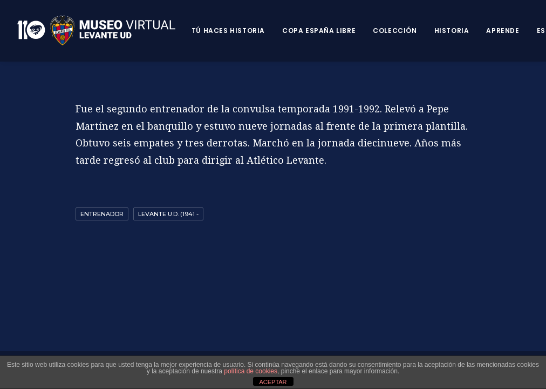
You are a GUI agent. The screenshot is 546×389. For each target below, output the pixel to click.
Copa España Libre (319, 30)
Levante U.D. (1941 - (168, 214)
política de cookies (250, 371)
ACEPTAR (272, 382)
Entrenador (102, 214)
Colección (395, 30)
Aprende (502, 30)
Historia (451, 30)
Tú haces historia (228, 30)
